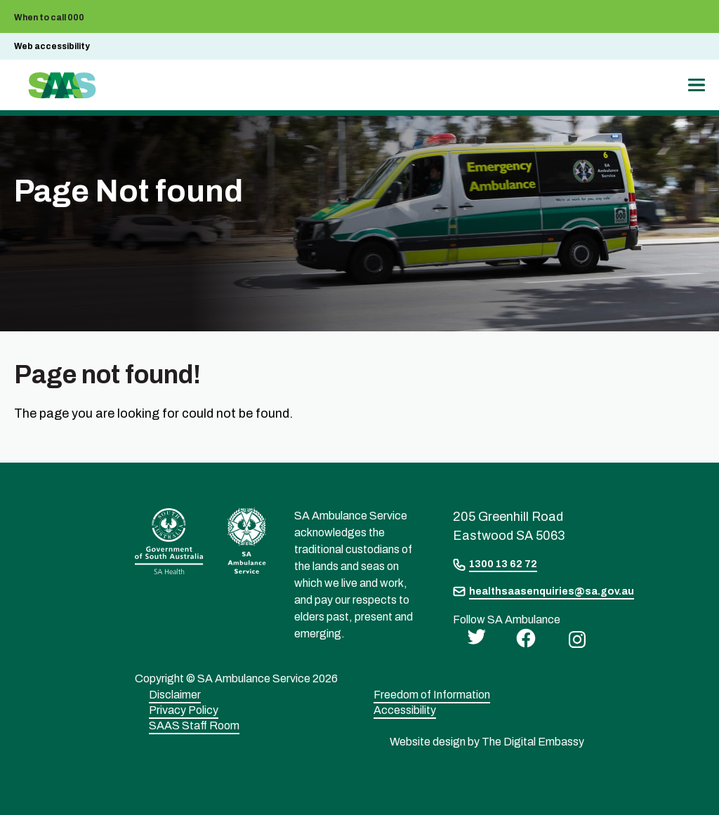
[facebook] (522, 637)
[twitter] (473, 636)
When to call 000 (49, 17)
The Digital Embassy (533, 742)
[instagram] (573, 638)
